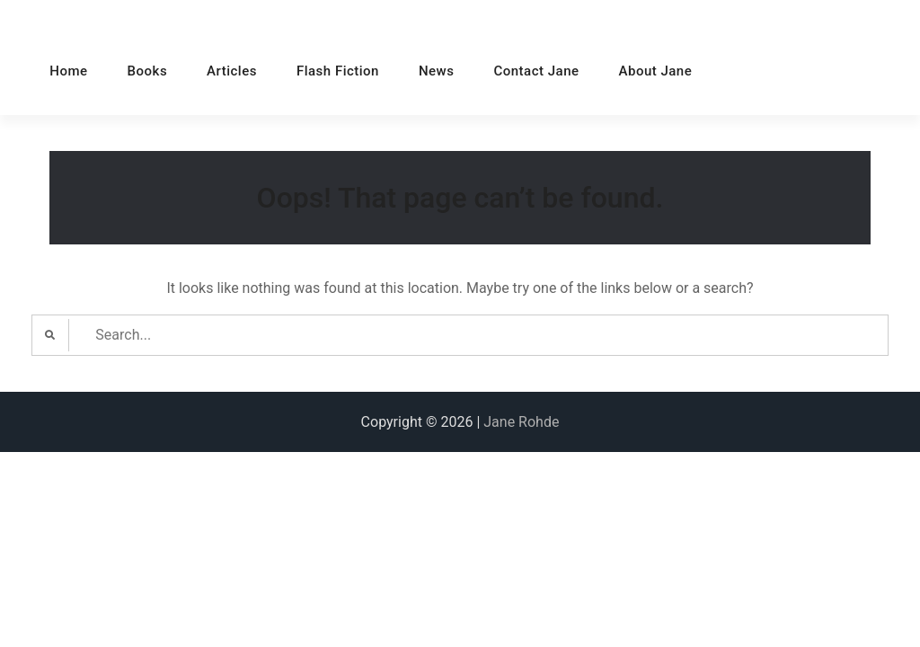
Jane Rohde (521, 421)
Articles (232, 71)
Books (148, 71)
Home (68, 71)
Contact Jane (536, 71)
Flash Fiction (337, 71)
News (437, 71)
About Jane (656, 71)
